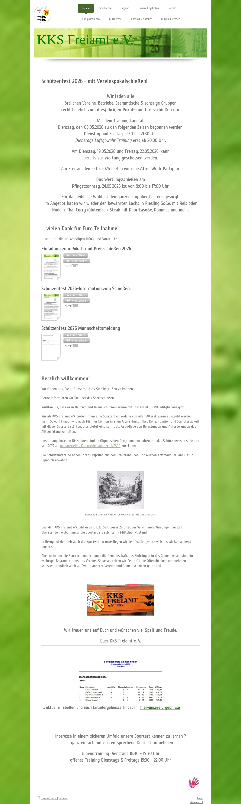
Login (200, 798)
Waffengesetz (145, 541)
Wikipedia (151, 514)
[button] (75, 255)
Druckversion (47, 798)
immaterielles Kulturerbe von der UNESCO (90, 446)
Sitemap (63, 798)
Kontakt (144, 743)
